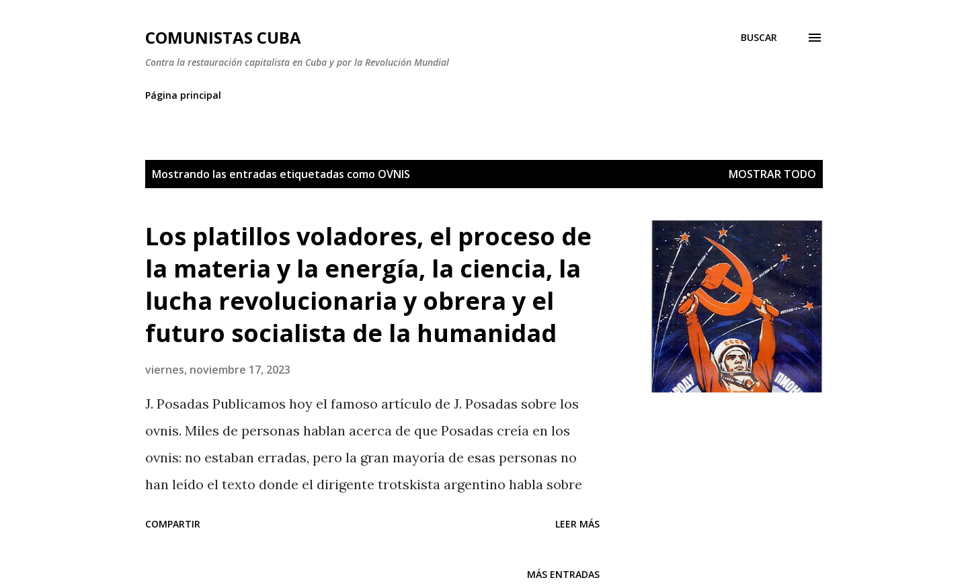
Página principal (183, 95)
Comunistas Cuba (223, 37)
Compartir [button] (172, 523)
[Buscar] (759, 38)
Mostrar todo (772, 174)
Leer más (577, 523)
